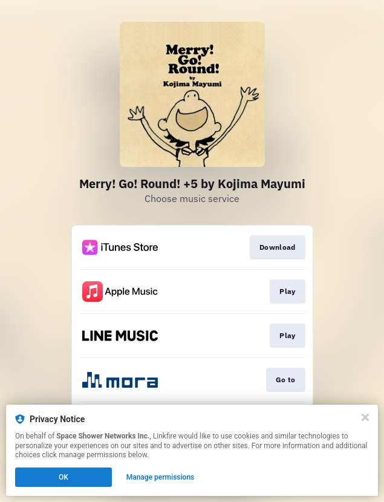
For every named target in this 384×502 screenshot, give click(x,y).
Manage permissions (160, 477)
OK (63, 477)
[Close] (365, 417)
